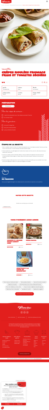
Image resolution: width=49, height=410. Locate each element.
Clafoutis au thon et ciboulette (12, 287)
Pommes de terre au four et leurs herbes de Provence (30, 282)
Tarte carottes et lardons (26, 280)
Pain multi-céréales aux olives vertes (13, 285)
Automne (43, 341)
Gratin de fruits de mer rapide (40, 280)
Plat (28, 225)
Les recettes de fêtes (6, 345)
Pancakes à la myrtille (26, 287)
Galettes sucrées (17, 340)
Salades (3, 342)
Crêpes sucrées (17, 338)
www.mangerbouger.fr (38, 356)
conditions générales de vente (34, 315)
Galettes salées (16, 341)
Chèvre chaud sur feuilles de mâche (10, 280)
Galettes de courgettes (38, 287)
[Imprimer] (42, 83)
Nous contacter (11, 315)
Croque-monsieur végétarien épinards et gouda (33, 285)
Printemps (44, 338)
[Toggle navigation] (47, 1)
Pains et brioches (5, 344)
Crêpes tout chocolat (12, 282)
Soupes (3, 341)
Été (42, 340)
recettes (22, 325)
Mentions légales (21, 315)
